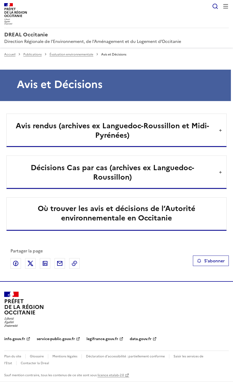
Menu (225, 6)
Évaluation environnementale (71, 54)
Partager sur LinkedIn (45, 263)
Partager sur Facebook (15, 263)
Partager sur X (30, 263)
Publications (32, 54)
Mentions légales (64, 356)
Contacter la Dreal (35, 363)
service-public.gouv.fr (56, 339)
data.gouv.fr (140, 339)
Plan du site (12, 356)
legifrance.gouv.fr (102, 339)
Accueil (9, 54)
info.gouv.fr (14, 339)
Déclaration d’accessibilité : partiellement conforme (125, 356)
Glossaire (37, 356)
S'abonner (211, 261)
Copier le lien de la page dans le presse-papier (74, 263)
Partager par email (60, 263)
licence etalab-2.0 (110, 375)
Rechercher (215, 6)
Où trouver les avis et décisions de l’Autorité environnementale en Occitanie (116, 213)
